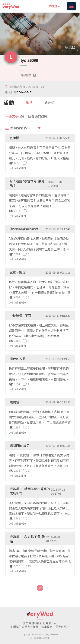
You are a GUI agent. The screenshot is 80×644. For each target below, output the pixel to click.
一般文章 (14, 116)
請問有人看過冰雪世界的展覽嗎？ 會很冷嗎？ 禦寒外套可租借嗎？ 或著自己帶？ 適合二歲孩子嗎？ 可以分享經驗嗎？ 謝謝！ (39, 200)
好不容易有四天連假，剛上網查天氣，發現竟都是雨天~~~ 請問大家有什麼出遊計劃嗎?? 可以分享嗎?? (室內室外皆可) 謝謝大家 (39, 330)
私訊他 (70, 47)
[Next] (40, 588)
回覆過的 (38, 116)
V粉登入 (55, 6)
